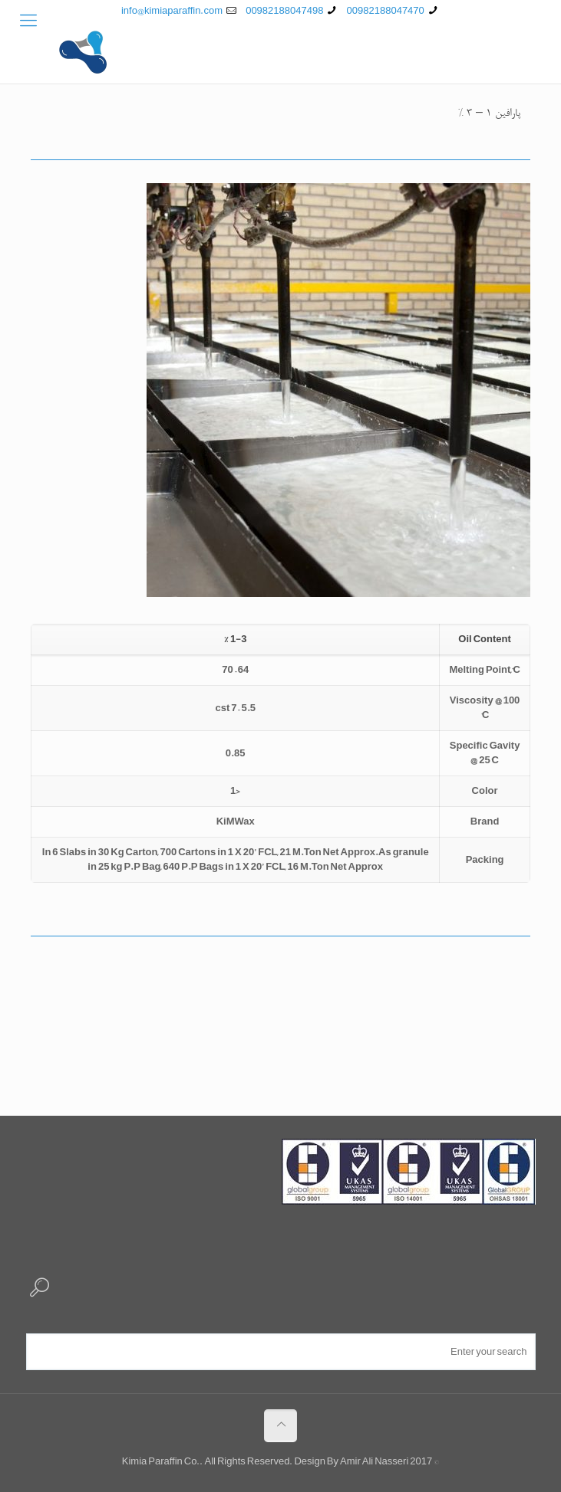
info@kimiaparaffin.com (172, 11)
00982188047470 (385, 11)
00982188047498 (284, 11)
